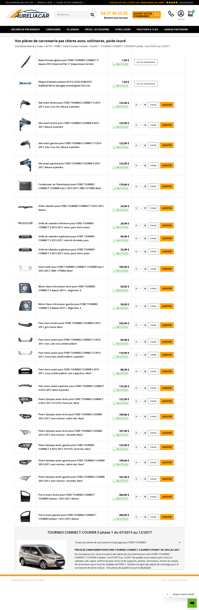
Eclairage (73, 29)
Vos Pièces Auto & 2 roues (29, 46)
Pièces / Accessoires (97, 29)
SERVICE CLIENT (44, 2)
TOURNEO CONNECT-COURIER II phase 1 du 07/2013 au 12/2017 (135, 46)
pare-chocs (163, 557)
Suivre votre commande (142, 15)
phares (141, 560)
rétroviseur (152, 560)
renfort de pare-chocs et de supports (117, 560)
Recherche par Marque (25, 29)
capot (93, 560)
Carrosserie (53, 29)
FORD (58, 46)
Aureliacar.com (87, 554)
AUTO (48, 46)
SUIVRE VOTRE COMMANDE (69, 2)
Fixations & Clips (147, 29)
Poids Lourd (123, 29)
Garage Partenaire (176, 29)
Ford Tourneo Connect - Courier (80, 46)
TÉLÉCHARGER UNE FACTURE (19, 2)
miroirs (163, 560)
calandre (79, 560)
